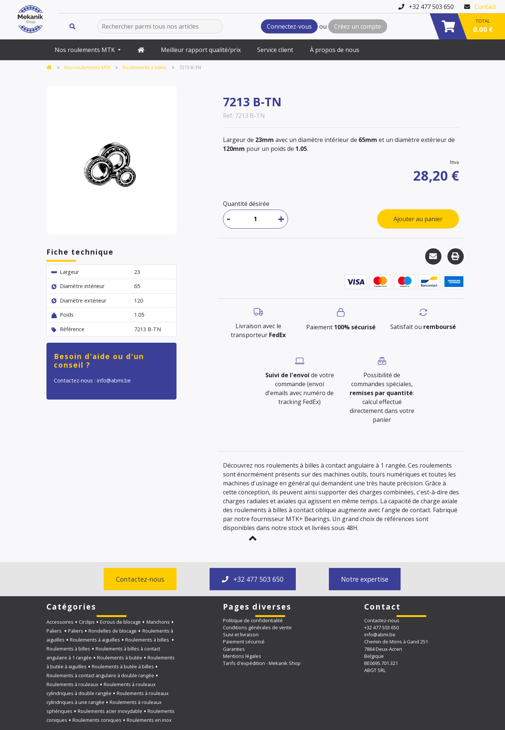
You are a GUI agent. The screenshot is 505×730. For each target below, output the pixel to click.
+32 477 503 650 (253, 579)
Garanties (234, 649)
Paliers (54, 630)
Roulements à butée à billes (123, 666)
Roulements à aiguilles (95, 639)
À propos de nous (334, 50)
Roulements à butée (119, 657)
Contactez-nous (140, 579)
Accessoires (60, 621)
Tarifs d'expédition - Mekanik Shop (262, 663)
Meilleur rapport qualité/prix (201, 50)
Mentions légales (242, 656)
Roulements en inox (149, 720)
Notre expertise (364, 579)
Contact (485, 7)
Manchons (158, 621)
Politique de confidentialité (253, 620)
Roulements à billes (145, 67)
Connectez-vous (289, 26)
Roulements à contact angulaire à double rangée (100, 675)
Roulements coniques (97, 720)
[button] (252, 538)
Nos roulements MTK (85, 50)
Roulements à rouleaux (72, 684)
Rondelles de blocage (112, 630)
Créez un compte (357, 26)
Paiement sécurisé (244, 641)
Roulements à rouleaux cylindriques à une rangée (107, 697)
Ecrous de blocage (120, 621)
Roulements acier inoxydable (110, 711)
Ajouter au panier (418, 219)
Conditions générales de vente (257, 627)
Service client (275, 50)
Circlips (87, 621)
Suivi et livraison (241, 634)
